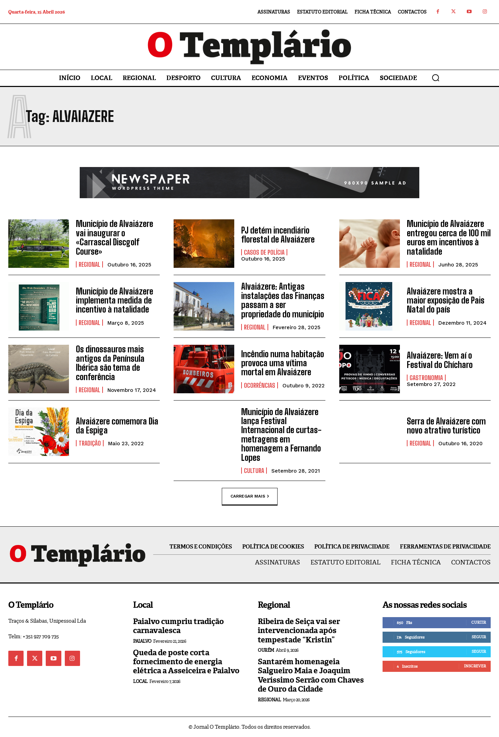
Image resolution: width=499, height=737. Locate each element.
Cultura (254, 470)
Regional (89, 264)
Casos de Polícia (264, 252)
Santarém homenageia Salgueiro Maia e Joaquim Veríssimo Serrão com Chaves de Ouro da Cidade (311, 675)
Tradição (90, 443)
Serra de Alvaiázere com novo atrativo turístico (446, 425)
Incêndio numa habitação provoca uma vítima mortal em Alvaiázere (282, 363)
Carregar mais (249, 496)
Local (140, 681)
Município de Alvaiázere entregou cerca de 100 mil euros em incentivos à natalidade (449, 237)
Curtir (478, 622)
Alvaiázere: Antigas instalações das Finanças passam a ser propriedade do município (282, 300)
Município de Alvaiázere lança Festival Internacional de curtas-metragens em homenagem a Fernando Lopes (281, 435)
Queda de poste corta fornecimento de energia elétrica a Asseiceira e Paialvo (186, 662)
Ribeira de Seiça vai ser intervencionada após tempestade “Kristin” (299, 630)
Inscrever (475, 666)
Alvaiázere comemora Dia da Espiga (117, 425)
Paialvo (142, 641)
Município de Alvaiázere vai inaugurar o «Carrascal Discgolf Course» (114, 237)
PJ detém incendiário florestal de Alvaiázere (278, 234)
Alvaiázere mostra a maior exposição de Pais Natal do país (445, 300)
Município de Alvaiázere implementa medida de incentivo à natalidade (114, 300)
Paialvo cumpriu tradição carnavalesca (178, 625)
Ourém (266, 650)
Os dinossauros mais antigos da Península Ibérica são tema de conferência (110, 362)
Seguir (479, 636)
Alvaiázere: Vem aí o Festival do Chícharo (440, 359)
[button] (435, 77)
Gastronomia (426, 378)
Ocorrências (259, 385)
